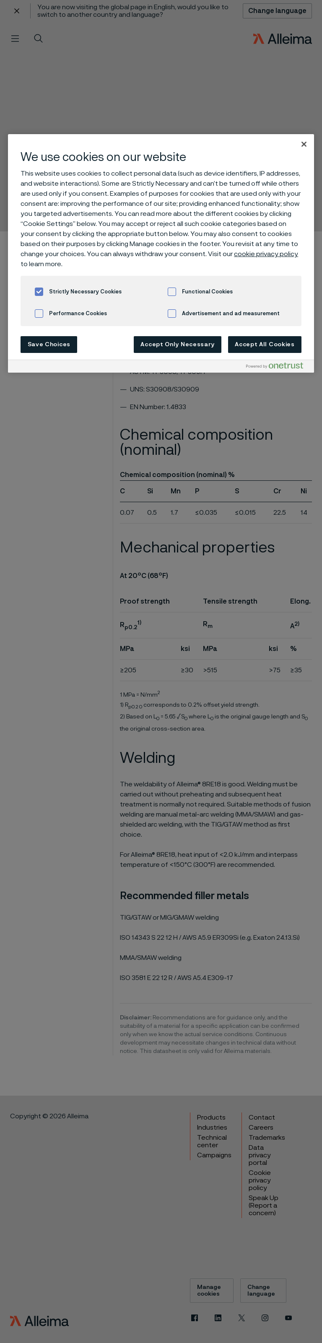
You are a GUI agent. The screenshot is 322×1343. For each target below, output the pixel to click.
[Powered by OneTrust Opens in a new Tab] (278, 367)
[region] (161, 253)
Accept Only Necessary (177, 344)
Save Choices (49, 344)
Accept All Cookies (265, 344)
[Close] (304, 144)
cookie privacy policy (266, 254)
